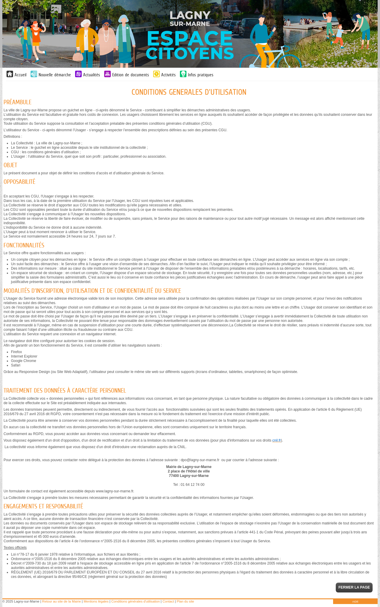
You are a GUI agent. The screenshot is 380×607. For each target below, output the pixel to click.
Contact (168, 601)
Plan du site (185, 601)
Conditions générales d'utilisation (135, 601)
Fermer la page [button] (354, 587)
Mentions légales (96, 601)
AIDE (355, 601)
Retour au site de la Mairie (61, 601)
